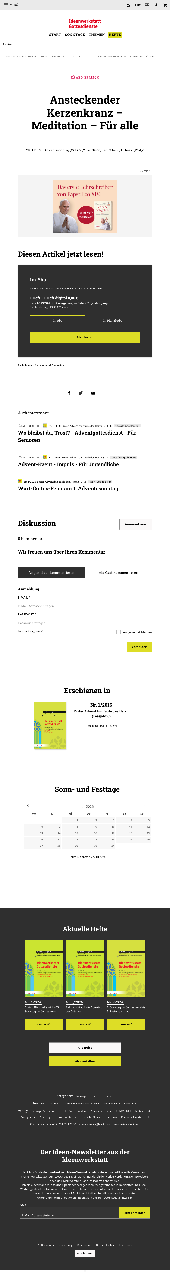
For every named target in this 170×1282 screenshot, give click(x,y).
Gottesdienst (142, 1112)
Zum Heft (44, 1025)
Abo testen (85, 338)
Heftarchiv (57, 56)
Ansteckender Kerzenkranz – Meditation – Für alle (125, 56)
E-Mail (24, 598)
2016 (71, 56)
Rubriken (8, 44)
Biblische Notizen (92, 1118)
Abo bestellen (85, 1062)
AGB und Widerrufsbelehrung (55, 1246)
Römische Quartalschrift (135, 1118)
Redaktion (130, 1104)
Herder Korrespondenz (73, 1112)
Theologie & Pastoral (43, 1112)
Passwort (27, 615)
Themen (97, 34)
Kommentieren (135, 525)
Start (55, 34)
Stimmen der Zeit (101, 1112)
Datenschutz (84, 1246)
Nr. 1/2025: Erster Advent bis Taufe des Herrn (72, 426)
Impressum (125, 1246)
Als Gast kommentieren (118, 573)
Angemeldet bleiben (137, 633)
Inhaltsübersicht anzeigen (102, 727)
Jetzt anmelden (134, 1214)
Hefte (115, 34)
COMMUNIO (123, 1112)
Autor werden (112, 1104)
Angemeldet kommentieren (51, 573)
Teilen (70, 393)
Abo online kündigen (126, 1125)
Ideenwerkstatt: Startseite (20, 56)
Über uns (53, 1104)
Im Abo (57, 321)
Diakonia (111, 1118)
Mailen (94, 393)
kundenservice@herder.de (94, 1125)
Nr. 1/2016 (85, 56)
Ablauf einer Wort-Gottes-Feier (81, 1104)
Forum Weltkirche (66, 1118)
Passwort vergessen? (30, 631)
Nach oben (85, 1255)
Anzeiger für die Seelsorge (36, 1118)
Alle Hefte (85, 1048)
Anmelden (58, 365)
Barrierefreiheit (105, 1246)
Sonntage (75, 34)
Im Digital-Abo (112, 321)
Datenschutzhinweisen (118, 1199)
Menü (14, 5)
